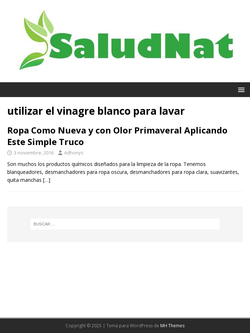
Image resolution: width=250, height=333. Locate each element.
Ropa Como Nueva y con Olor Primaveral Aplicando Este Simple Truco (117, 135)
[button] (240, 89)
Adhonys (74, 152)
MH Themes (172, 326)
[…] (46, 179)
